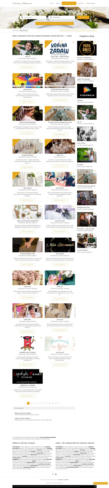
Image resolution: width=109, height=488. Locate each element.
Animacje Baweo (27, 89)
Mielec (40, 457)
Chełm (17, 450)
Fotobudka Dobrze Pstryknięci (28, 352)
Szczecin (37, 467)
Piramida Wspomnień (27, 155)
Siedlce (14, 456)
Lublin (13, 450)
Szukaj (83, 17)
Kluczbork (49, 456)
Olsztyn (14, 465)
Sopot (22, 461)
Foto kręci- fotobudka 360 (84, 58)
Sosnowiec (15, 462)
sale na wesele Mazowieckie (48, 437)
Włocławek (31, 448)
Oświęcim (21, 454)
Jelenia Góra (38, 446)
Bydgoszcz (22, 448)
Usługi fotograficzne (31, 58)
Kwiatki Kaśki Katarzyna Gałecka (60, 89)
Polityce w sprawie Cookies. (75, 486)
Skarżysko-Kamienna (25, 464)
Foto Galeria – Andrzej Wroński (85, 229)
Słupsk (26, 461)
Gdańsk (14, 461)
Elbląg (18, 465)
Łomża (29, 459)
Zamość (22, 450)
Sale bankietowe (29, 414)
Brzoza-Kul (60, 319)
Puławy (34, 450)
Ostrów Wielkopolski (17, 467)
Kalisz (44, 465)
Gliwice (20, 462)
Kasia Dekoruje (27, 188)
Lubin (43, 446)
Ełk (21, 465)
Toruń (26, 448)
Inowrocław (43, 448)
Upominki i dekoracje (63, 91)
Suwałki (25, 459)
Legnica (33, 446)
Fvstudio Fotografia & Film (27, 254)
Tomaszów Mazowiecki (24, 453)
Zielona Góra (15, 451)
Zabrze (24, 462)
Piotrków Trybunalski (44, 451)
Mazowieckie (24, 30)
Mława (79, 188)
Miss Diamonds (60, 254)
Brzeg (45, 456)
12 (52, 403)
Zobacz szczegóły (27, 67)
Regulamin (49, 482)
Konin (47, 465)
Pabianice (15, 453)
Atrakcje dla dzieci (63, 58)
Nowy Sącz (15, 454)
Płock (48, 454)
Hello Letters (27, 286)
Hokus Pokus (27, 319)
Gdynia (18, 461)
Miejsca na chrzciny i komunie (23, 413)
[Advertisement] (43, 431)
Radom (79, 166)
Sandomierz (34, 464)
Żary (26, 451)
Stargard (90, 467)
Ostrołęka (79, 145)
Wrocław (22, 446)
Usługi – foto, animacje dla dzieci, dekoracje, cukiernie (75, 443)
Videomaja (80, 100)
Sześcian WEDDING (82, 250)
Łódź (37, 451)
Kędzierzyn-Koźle (35, 456)
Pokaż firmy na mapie (89, 30)
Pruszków (79, 230)
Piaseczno (79, 102)
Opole (29, 456)
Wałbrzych (27, 446)
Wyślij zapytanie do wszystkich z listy (71, 30)
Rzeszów (23, 457)
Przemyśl (28, 457)
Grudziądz (37, 448)
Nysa (41, 456)
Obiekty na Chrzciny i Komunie (23, 443)
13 (56, 403)
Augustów (34, 459)
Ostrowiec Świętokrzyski (45, 462)
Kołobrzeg (21, 468)
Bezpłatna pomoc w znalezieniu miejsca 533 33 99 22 (54, 23)
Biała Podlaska (28, 450)
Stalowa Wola (34, 457)
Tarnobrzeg (45, 457)
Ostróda (28, 465)
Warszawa (80, 59)
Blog (51, 3)
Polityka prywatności (57, 482)
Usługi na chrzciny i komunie (22, 418)
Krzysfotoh (80, 164)
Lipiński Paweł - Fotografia (27, 385)
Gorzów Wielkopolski (47, 450)
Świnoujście (28, 468)
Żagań (29, 451)
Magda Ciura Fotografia (83, 79)
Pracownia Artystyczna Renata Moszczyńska (60, 122)
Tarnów (50, 453)
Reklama (58, 3)
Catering (36, 414)
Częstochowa (45, 461)
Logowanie (81, 3)
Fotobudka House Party (83, 207)
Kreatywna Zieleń (60, 221)
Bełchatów (33, 453)
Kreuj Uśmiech (60, 188)
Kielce (36, 462)
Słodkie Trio (60, 155)
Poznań (40, 465)
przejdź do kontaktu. (63, 479)
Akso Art (27, 56)
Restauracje (22, 414)
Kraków (46, 453)
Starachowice (15, 464)
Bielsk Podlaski (41, 459)
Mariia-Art (60, 286)
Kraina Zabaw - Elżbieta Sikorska (60, 56)
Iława (23, 465)
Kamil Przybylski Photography (27, 122)
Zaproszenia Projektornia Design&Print (27, 221)
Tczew (30, 461)
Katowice (38, 461)
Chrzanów (26, 454)
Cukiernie (63, 157)
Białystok (20, 459)
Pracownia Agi (60, 352)
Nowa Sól (21, 451)
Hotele (16, 414)
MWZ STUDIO (81, 143)
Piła (50, 465)
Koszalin (43, 467)
